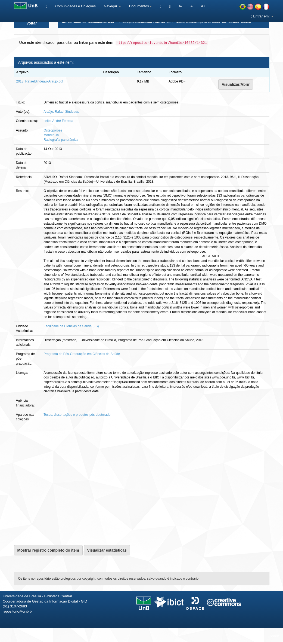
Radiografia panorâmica (60, 140)
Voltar (31, 23)
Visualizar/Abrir (236, 84)
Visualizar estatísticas (107, 550)
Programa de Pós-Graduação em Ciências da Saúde (81, 354)
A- (180, 6)
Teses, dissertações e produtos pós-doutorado (76, 415)
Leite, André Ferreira (58, 121)
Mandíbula (51, 135)
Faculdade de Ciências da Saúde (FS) (71, 326)
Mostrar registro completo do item (48, 550)
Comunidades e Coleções (75, 6)
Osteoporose (52, 130)
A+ (203, 6)
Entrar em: (262, 16)
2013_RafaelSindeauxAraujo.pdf (39, 81)
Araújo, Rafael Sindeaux (61, 112)
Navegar (112, 6)
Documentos (140, 6)
